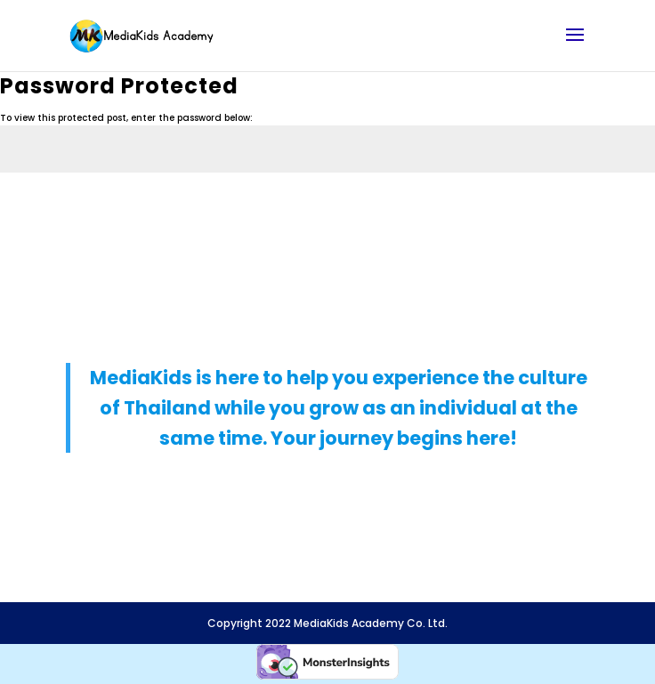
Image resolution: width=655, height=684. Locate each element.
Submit (603, 210)
